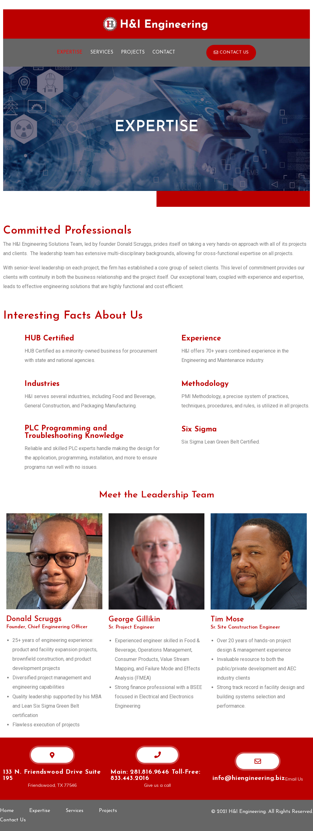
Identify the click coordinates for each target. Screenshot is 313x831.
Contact (163, 52)
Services (101, 52)
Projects (133, 52)
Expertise (69, 52)
